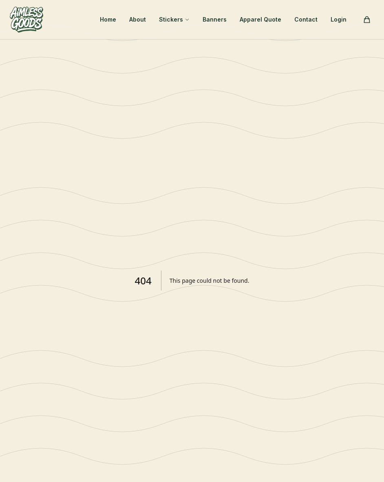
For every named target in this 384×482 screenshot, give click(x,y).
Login (338, 19)
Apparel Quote (260, 19)
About (137, 19)
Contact (306, 19)
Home (108, 19)
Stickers (174, 19)
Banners (215, 19)
